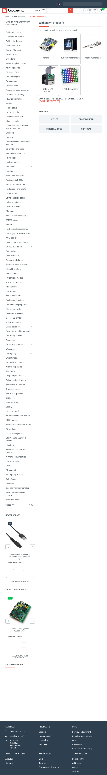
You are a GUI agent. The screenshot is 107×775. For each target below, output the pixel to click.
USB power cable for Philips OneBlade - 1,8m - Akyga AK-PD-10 (20, 557)
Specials (42, 732)
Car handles (11, 251)
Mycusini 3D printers (15, 362)
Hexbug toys (11, 108)
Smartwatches (12, 500)
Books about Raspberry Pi (17, 216)
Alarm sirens (11, 273)
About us (9, 759)
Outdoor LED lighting (15, 94)
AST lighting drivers (14, 475)
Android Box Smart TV (15, 153)
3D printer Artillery (13, 411)
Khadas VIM (11, 287)
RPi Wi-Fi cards (12, 112)
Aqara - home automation (17, 184)
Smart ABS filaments (15, 176)
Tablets (9, 103)
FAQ (74, 740)
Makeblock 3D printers (15, 384)
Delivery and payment (81, 732)
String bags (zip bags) (15, 198)
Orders (75, 767)
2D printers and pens (15, 149)
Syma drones (11, 81)
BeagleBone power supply (17, 242)
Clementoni (11, 470)
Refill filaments (12, 256)
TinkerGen (10, 371)
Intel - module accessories (17, 229)
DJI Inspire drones (14, 41)
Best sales (43, 740)
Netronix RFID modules (16, 457)
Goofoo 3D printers (14, 318)
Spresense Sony (13, 461)
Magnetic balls (12, 121)
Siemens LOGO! (13, 72)
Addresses (76, 763)
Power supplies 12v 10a (16, 63)
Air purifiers (11, 429)
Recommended (86, 119)
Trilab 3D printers (13, 322)
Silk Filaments (12, 402)
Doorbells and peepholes (16, 304)
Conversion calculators (49, 767)
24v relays (10, 59)
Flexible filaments (13, 309)
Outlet (54, 119)
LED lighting (11, 353)
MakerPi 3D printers (14, 393)
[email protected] (49, 101)
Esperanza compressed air (17, 90)
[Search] (62, 10)
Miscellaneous (54, 129)
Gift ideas (86, 129)
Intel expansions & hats (16, 189)
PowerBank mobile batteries (18, 331)
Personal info (78, 759)
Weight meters (12, 358)
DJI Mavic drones (13, 32)
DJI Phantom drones (15, 37)
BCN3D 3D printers (14, 247)
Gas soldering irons (14, 433)
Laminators (11, 291)
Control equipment (14, 336)
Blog (41, 759)
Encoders (10, 133)
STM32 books (12, 220)
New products (45, 736)
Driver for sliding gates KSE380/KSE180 (20, 630)
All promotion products (20, 657)
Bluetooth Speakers (14, 313)
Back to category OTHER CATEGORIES (17, 23)
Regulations (77, 744)
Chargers (10, 211)
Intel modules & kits (14, 117)
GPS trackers (11, 193)
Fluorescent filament (15, 45)
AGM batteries (12, 238)
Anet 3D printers (13, 68)
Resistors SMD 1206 (14, 180)
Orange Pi (10, 398)
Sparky (9, 407)
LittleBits (10, 445)
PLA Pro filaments (14, 99)
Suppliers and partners (82, 736)
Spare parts (11, 340)
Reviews (9, 763)
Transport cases (13, 389)
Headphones (11, 171)
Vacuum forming (13, 207)
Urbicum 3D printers (14, 344)
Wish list (75, 771)
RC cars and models (14, 278)
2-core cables (11, 54)
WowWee (10, 483)
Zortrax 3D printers (14, 282)
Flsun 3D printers (13, 269)
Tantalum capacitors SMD (17, 264)
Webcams (10, 349)
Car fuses (10, 137)
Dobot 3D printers (13, 202)
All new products (20, 581)
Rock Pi (9, 466)
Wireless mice (12, 85)
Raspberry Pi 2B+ (13, 376)
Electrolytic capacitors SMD (18, 233)
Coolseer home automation (17, 488)
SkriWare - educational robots (18, 424)
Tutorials (42, 763)
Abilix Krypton (12, 420)
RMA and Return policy (82, 748)
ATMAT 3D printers (14, 367)
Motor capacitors (13, 296)
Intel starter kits (13, 162)
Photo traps (11, 158)
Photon (9, 224)
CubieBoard (11, 479)
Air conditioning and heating (18, 416)
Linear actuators (13, 327)
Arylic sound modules (15, 300)
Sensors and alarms (14, 260)
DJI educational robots (16, 380)
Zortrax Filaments (13, 50)
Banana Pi (10, 167)
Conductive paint (13, 77)
